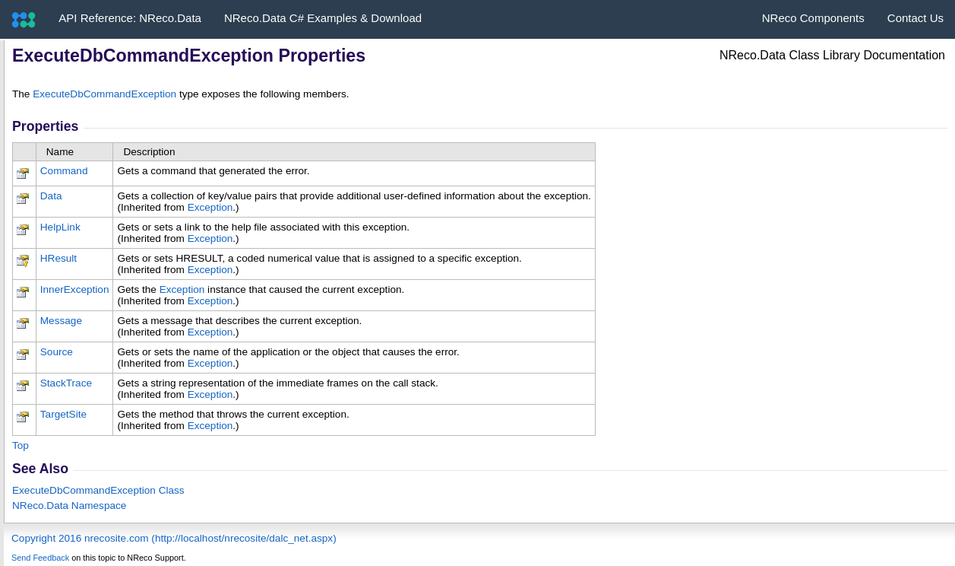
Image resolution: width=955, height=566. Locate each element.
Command (64, 170)
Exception (210, 207)
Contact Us (915, 17)
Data (51, 196)
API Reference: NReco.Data (130, 17)
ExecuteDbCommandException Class (98, 490)
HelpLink (60, 227)
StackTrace (66, 383)
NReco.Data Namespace (69, 505)
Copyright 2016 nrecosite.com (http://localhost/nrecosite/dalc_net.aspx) (174, 538)
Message (61, 320)
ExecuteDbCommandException (104, 94)
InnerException (74, 289)
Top (20, 445)
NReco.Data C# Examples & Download (323, 17)
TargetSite (63, 414)
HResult (58, 258)
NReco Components (813, 17)
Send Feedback (40, 557)
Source (56, 352)
